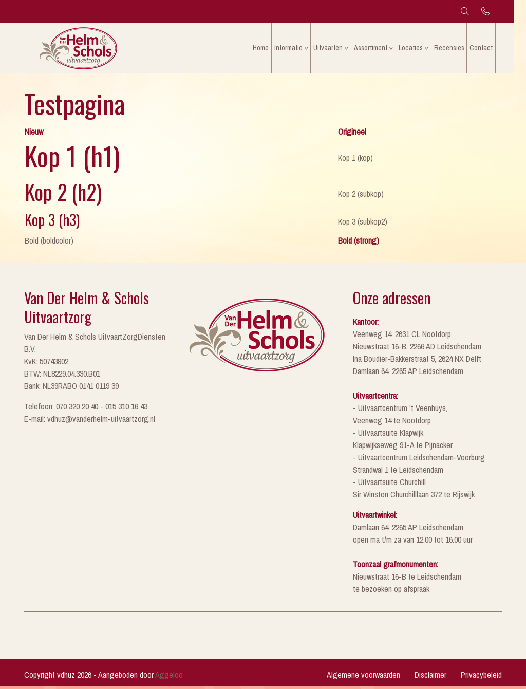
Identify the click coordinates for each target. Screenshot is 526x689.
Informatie (294, 48)
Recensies (455, 48)
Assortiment (376, 48)
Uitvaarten (334, 48)
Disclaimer (430, 677)
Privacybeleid (481, 677)
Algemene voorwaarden (363, 677)
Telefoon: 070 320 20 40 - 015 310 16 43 (85, 409)
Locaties (417, 48)
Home (266, 48)
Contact (487, 48)
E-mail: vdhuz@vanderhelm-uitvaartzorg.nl (89, 421)
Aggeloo (169, 677)
